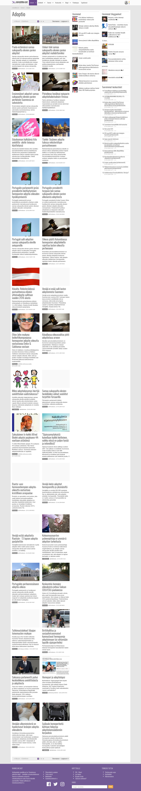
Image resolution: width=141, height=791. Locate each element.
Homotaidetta (115, 77)
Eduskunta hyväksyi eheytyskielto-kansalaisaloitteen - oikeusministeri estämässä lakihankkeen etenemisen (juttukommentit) (116, 111)
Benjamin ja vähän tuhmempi (115, 18)
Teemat (49, 3)
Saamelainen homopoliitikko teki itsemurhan (115, 124)
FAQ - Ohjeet (78, 772)
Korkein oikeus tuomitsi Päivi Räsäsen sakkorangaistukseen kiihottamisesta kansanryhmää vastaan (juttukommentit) (114, 103)
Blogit (66, 3)
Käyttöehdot (108, 774)
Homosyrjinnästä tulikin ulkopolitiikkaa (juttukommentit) (114, 151)
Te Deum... (105, 40)
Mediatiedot (48, 776)
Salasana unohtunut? (81, 778)
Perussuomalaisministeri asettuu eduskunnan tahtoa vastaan (117, 60)
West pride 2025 (108, 129)
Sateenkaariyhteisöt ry (51, 778)
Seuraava (56, 21)
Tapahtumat (84, 3)
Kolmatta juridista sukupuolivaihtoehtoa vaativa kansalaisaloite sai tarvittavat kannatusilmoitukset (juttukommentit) (116, 145)
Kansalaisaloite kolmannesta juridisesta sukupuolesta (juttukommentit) (114, 157)
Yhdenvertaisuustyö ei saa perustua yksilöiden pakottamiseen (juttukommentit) (116, 167)
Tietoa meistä (49, 774)
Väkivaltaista (116, 70)
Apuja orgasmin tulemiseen (111, 139)
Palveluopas (76, 3)
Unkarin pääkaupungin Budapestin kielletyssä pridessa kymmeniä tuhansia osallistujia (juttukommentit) (116, 118)
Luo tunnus (78, 774)
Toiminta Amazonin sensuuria (116, 52)
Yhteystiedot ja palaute (51, 772)
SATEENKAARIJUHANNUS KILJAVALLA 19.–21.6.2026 (114, 97)
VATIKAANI (111, 44)
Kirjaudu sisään (79, 776)
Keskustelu (58, 3)
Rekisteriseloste (109, 776)
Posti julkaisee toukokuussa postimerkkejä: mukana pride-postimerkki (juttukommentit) (115, 91)
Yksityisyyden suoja (110, 772)
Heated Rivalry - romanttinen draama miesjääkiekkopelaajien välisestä (118, 26)
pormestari (105, 66)
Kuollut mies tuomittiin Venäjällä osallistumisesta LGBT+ (116, 34)
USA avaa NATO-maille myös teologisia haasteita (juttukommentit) (114, 134)
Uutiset (32, 3)
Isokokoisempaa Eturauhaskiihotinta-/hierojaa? (116, 173)
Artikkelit (40, 3)
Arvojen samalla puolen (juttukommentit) (114, 162)
